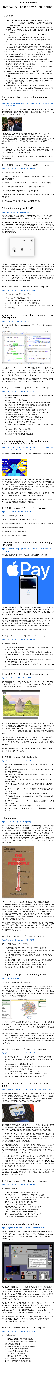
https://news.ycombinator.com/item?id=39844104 (19, 940)
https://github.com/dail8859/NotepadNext (16, 321)
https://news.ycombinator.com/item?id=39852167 (19, 761)
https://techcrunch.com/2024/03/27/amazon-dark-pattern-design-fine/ (26, 1090)
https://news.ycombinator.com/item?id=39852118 (19, 512)
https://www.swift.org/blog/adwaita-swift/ (16, 212)
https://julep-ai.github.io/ (10, 978)
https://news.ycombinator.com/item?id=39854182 (19, 391)
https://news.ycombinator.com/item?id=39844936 (19, 290)
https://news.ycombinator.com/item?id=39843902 (19, 1331)
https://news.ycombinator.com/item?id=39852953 (19, 169)
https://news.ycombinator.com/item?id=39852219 (19, 1053)
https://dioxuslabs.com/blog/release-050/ (16, 678)
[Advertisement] (28, 1381)
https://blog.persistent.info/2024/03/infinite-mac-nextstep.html (24, 1228)
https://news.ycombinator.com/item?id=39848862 (19, 1184)
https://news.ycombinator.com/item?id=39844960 (19, 639)
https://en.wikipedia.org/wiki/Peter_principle (17, 822)
